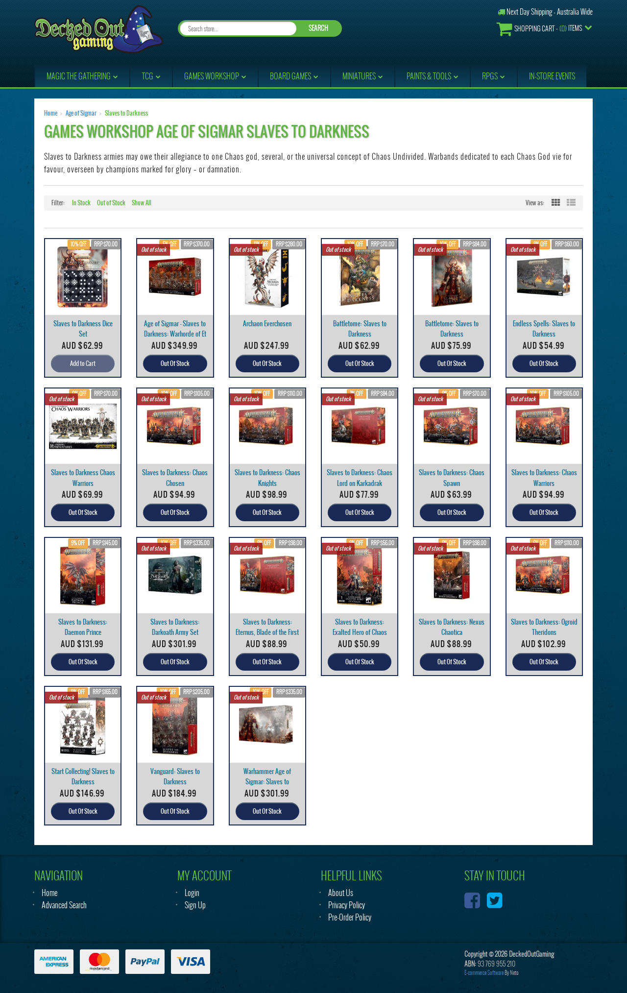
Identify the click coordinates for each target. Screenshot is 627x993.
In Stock (81, 202)
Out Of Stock (175, 363)
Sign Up (195, 905)
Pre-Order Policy (349, 917)
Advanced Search (64, 905)
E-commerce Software (484, 973)
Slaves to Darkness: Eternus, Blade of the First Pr (267, 632)
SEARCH (318, 28)
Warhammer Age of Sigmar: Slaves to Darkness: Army (267, 782)
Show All (141, 202)
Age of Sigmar (81, 113)
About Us (340, 892)
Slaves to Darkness (126, 113)
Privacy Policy (346, 905)
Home (50, 113)
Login (192, 892)
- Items (539, 28)
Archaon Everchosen (267, 323)
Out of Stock (111, 202)
